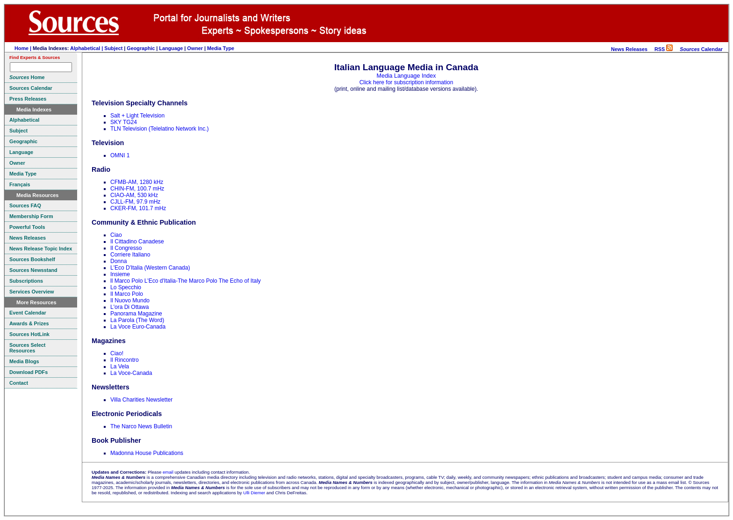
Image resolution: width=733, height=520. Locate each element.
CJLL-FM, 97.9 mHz (135, 201)
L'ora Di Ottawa (129, 307)
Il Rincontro (124, 360)
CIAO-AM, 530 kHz (134, 195)
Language (171, 48)
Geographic (141, 48)
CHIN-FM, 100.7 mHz (137, 188)
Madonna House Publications (146, 453)
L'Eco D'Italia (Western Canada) (150, 267)
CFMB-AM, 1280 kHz (136, 182)
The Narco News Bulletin (141, 426)
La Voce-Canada (131, 373)
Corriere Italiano (130, 254)
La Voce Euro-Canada (137, 326)
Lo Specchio (125, 287)
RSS (663, 49)
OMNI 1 (119, 155)
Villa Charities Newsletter (141, 399)
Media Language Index (406, 76)
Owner (195, 48)
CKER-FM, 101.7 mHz (138, 208)
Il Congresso (126, 248)
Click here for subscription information (406, 82)
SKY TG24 (123, 122)
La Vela (119, 366)
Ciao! (116, 353)
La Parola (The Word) (137, 320)
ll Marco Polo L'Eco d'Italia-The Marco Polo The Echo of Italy (185, 281)
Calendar (701, 49)
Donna (118, 261)
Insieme (120, 274)
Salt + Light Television (137, 115)
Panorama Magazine (136, 313)
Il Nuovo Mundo (130, 300)
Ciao (116, 235)
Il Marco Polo (126, 294)
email (168, 472)
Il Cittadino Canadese (137, 241)
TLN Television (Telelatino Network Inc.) (159, 128)
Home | (23, 48)
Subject (113, 48)
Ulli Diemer (254, 492)
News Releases (629, 49)
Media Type (220, 48)
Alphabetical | (87, 48)
